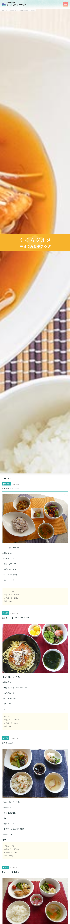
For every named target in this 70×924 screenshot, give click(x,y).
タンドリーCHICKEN (11, 872)
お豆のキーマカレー (10, 488)
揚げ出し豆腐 (7, 743)
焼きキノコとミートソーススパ (15, 618)
